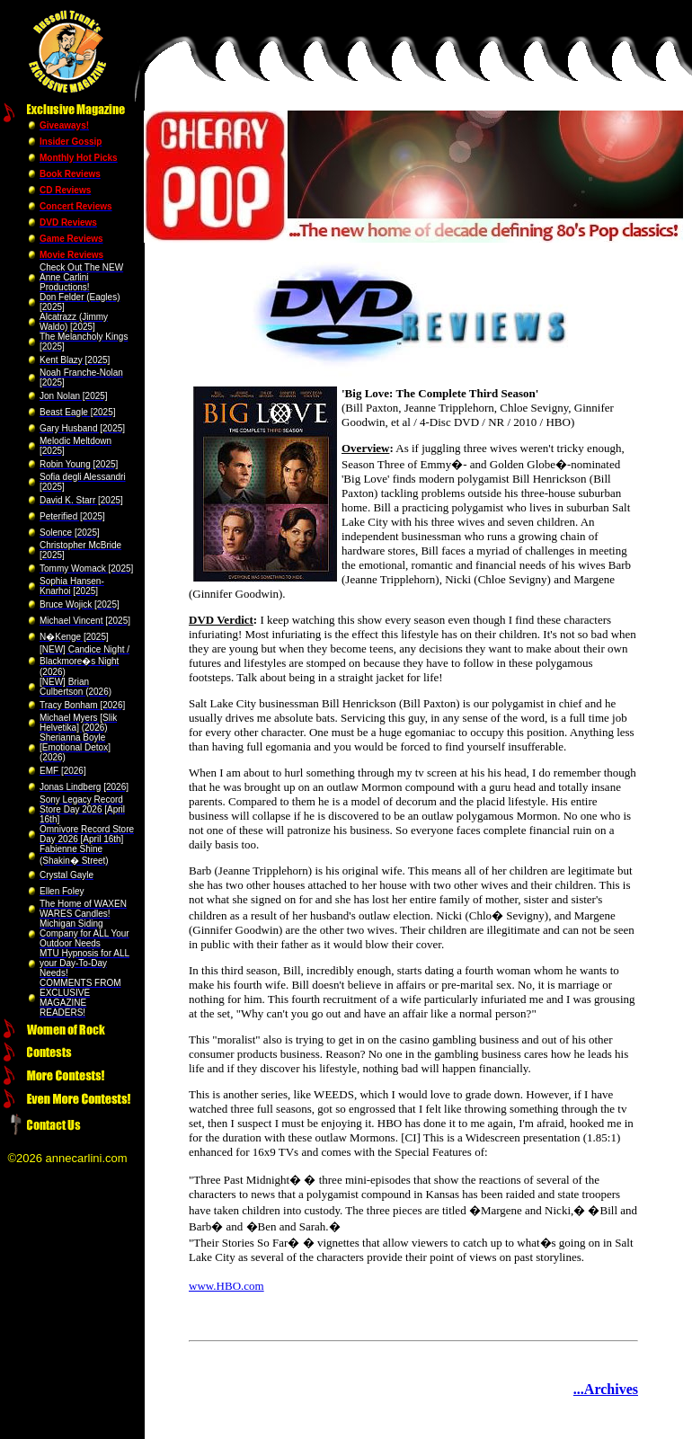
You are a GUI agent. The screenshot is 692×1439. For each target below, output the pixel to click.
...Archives (605, 1389)
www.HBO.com (226, 1285)
